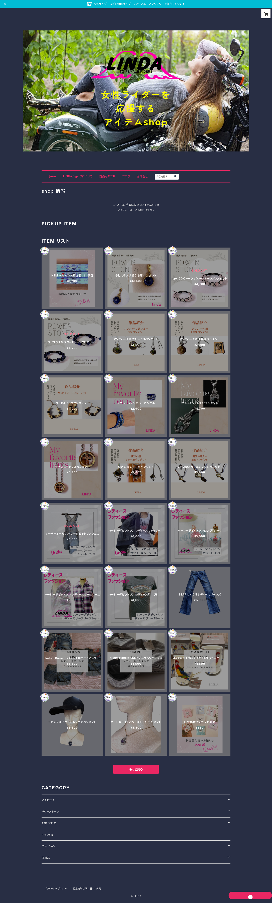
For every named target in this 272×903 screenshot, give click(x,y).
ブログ (126, 176)
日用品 (46, 857)
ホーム (52, 176)
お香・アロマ (49, 823)
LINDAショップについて (77, 176)
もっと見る (136, 769)
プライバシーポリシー (56, 888)
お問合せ (142, 176)
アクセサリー (49, 800)
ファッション (49, 846)
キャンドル (48, 834)
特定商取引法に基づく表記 (87, 888)
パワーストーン (50, 811)
